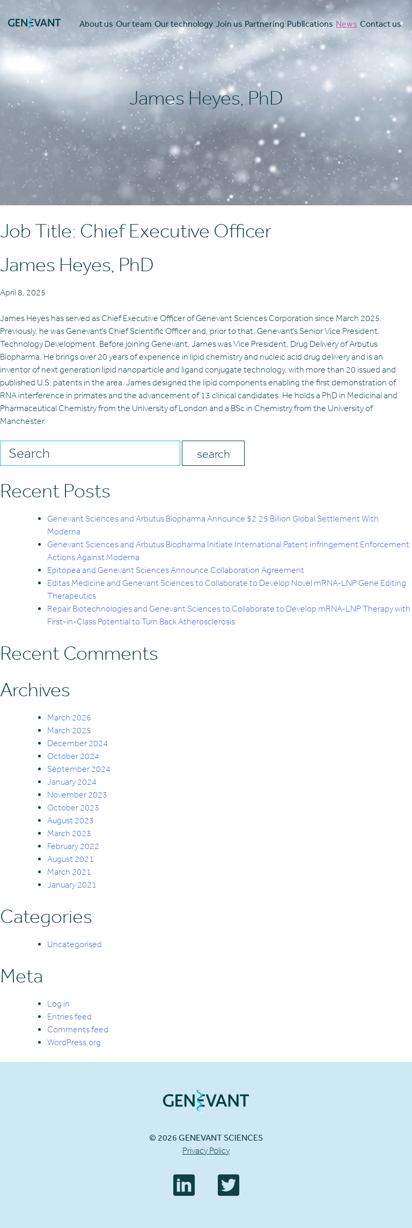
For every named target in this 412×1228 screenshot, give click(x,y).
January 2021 (72, 885)
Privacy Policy (206, 1150)
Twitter (228, 1185)
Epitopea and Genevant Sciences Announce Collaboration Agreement (175, 570)
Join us (229, 23)
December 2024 (77, 743)
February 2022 (73, 846)
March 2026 (69, 717)
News (346, 23)
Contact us (380, 23)
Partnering (264, 23)
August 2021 (70, 859)
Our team (134, 23)
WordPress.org (74, 1042)
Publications (310, 23)
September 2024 (79, 769)
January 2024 (72, 782)
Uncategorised (74, 944)
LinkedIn (184, 1185)
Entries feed (69, 1016)
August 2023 (70, 820)
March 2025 (69, 730)
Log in (58, 1004)
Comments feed (77, 1029)
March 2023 (69, 833)
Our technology (183, 23)
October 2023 (73, 807)
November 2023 (77, 795)
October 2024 (73, 756)
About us (96, 23)
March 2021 (69, 872)
